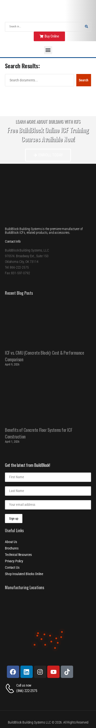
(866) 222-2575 (26, 691)
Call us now (23, 685)
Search (83, 80)
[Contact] (10, 688)
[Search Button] (86, 26)
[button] (48, 50)
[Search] (43, 26)
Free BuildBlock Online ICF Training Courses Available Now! (48, 134)
